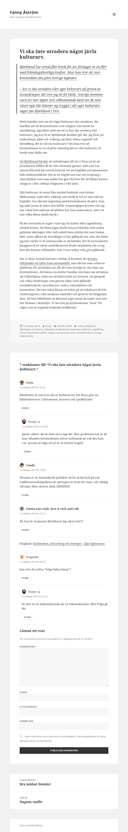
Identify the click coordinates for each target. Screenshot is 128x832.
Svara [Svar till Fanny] (27, 451)
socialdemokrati (85, 332)
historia (39, 329)
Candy (30, 465)
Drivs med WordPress (31, 825)
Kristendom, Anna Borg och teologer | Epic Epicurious (69, 543)
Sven (29, 382)
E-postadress (28, 706)
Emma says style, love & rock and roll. (52, 508)
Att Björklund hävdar (34, 161)
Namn (23, 692)
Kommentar (28, 646)
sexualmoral (62, 332)
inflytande (49, 329)
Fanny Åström (24, 12)
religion (51, 332)
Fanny (48, 326)
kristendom (75, 329)
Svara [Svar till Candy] (25, 495)
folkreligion (25, 329)
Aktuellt (61, 326)
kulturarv (86, 329)
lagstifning (98, 329)
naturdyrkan (33, 332)
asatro (80, 326)
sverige (98, 332)
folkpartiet (90, 326)
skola (72, 332)
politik (43, 332)
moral (23, 332)
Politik (69, 326)
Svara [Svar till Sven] (25, 408)
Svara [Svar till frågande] (25, 578)
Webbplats (26, 721)
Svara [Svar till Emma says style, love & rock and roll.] (25, 529)
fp (33, 329)
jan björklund (61, 329)
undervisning (26, 336)
